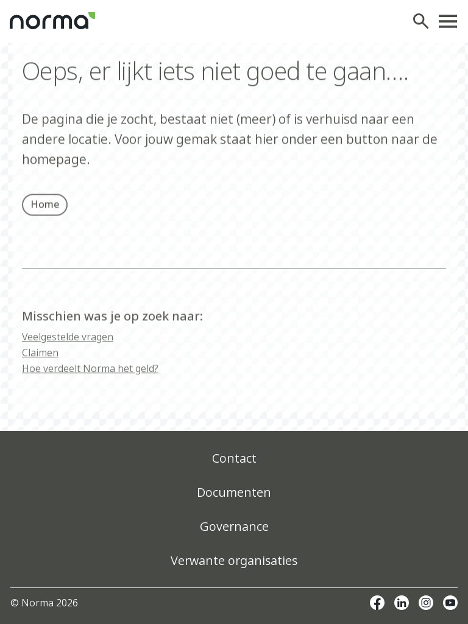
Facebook (377, 602)
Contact (234, 458)
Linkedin (401, 602)
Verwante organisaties (234, 560)
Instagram (426, 602)
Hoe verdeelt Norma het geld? (90, 377)
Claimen (40, 361)
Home (44, 207)
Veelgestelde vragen (67, 345)
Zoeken (424, 21)
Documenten (234, 492)
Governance (234, 526)
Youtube (450, 602)
